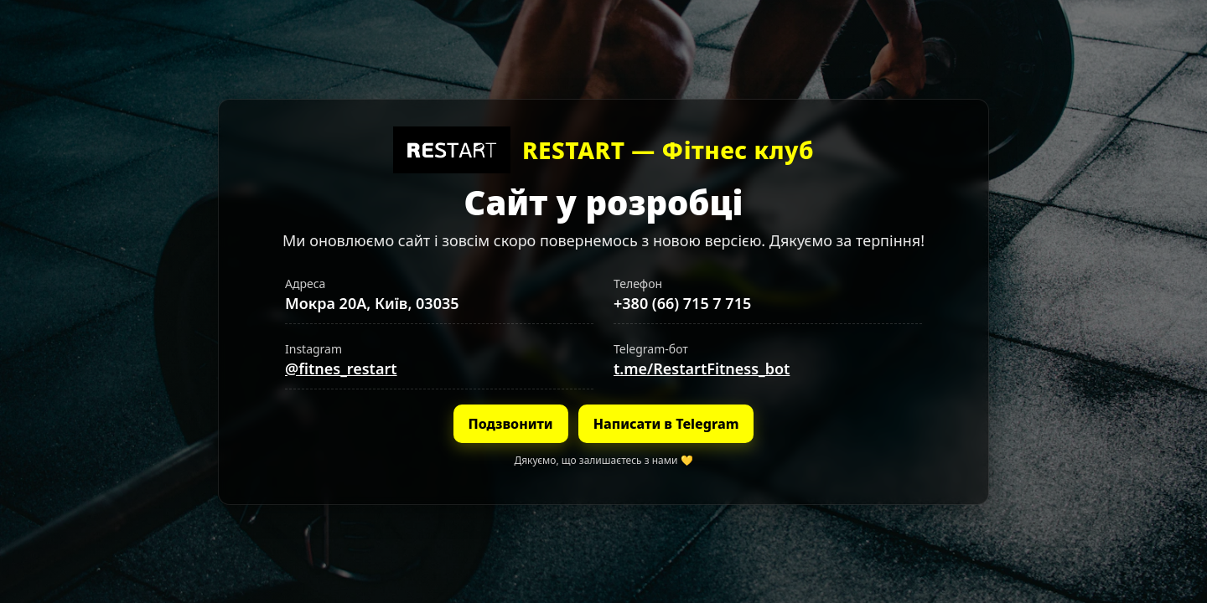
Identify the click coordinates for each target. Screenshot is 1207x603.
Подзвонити (511, 424)
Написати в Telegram (666, 424)
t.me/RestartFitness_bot (702, 368)
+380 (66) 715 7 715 (682, 303)
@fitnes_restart (341, 368)
